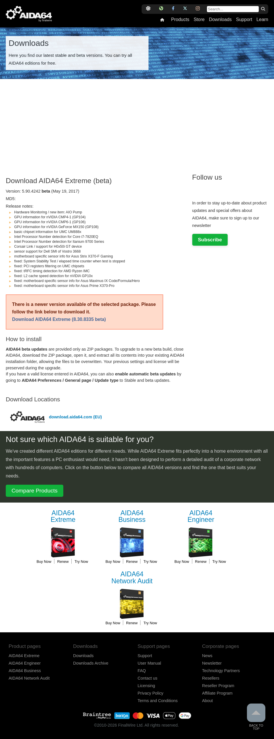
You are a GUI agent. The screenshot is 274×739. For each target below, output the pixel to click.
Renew (63, 561)
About (207, 700)
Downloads (220, 19)
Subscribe (210, 239)
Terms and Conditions (158, 700)
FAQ (142, 670)
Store (199, 19)
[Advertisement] (96, 131)
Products (180, 19)
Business (132, 516)
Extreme (63, 516)
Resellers (210, 678)
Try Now (81, 561)
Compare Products (35, 491)
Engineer (201, 516)
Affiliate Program (217, 693)
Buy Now (44, 561)
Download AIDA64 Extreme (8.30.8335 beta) (59, 319)
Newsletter (212, 663)
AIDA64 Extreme (24, 655)
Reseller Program (218, 685)
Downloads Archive (90, 663)
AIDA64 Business (25, 670)
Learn (262, 19)
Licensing (146, 685)
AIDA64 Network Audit (29, 678)
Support (244, 19)
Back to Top (256, 717)
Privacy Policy (150, 693)
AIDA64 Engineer (25, 663)
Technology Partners (221, 670)
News (207, 655)
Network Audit (132, 577)
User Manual (149, 663)
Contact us (147, 678)
